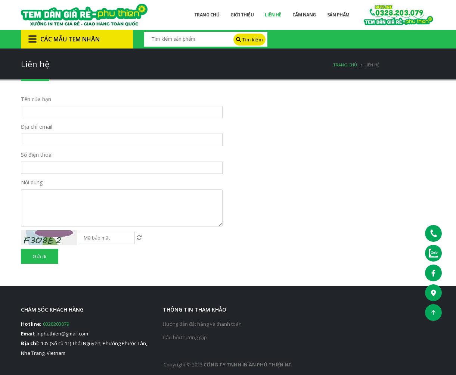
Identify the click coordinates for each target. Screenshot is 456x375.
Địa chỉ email (36, 126)
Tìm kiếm (249, 40)
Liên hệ (372, 65)
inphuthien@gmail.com (62, 333)
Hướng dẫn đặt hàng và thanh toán (202, 324)
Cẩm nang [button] (304, 15)
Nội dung (32, 182)
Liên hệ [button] (273, 15)
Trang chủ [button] (207, 15)
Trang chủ (345, 65)
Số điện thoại (37, 154)
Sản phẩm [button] (338, 15)
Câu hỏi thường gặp (185, 337)
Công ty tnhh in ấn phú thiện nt (248, 364)
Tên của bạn (36, 99)
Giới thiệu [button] (242, 15)
